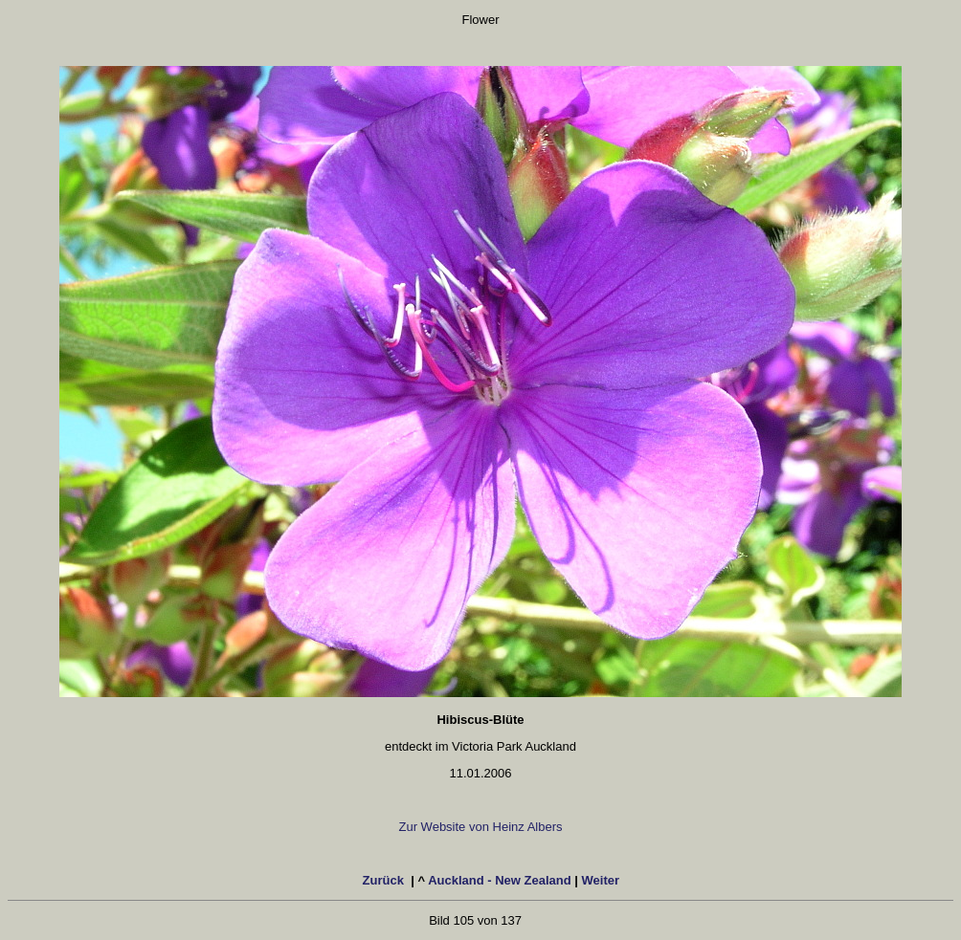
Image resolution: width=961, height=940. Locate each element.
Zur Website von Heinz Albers (481, 827)
